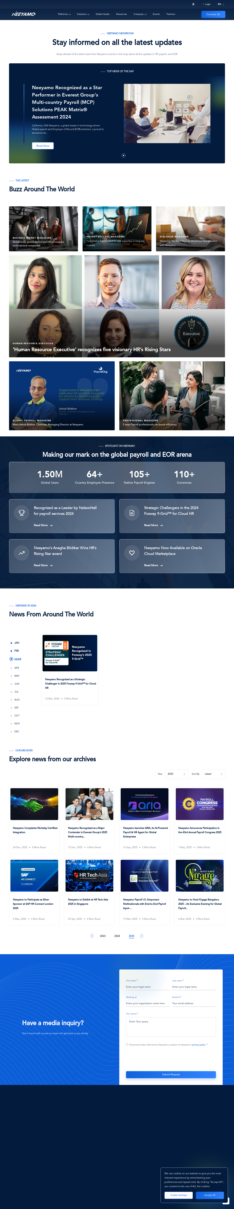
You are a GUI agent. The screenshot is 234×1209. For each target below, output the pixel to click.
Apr (16, 668)
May (16, 676)
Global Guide (102, 14)
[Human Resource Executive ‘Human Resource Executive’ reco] (117, 306)
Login (207, 4)
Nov (17, 724)
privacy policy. (199, 1045)
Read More (41, 525)
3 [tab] (123, 155)
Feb (16, 651)
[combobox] (177, 774)
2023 (103, 936)
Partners (171, 14)
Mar (17, 659)
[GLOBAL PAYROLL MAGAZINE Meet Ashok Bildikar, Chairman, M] (62, 395)
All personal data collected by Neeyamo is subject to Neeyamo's (167, 1045)
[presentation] (171, 1060)
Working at (131, 997)
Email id (176, 997)
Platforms (63, 14)
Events (156, 14)
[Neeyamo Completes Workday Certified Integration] (34, 818)
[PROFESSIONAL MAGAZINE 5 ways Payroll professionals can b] (172, 395)
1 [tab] (111, 155)
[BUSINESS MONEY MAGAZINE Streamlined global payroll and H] (43, 226)
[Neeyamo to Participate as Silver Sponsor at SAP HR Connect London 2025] (34, 890)
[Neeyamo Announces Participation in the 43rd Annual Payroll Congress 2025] (200, 818)
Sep (16, 708)
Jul (16, 692)
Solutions (82, 14)
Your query (131, 1014)
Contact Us (213, 14)
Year (160, 774)
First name (131, 981)
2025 (131, 936)
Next (142, 935)
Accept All (209, 1195)
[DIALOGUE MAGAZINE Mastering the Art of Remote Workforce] (190, 226)
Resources (121, 14)
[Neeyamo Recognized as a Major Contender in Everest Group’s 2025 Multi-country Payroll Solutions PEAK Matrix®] (89, 818)
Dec (16, 732)
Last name (177, 981)
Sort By (195, 774)
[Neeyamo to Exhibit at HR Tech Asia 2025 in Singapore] (89, 890)
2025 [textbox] (170, 774)
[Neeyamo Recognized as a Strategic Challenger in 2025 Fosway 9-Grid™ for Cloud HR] (69, 667)
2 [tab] (117, 155)
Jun (16, 684)
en (219, 4)
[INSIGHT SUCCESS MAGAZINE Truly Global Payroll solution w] (117, 226)
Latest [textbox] (208, 774)
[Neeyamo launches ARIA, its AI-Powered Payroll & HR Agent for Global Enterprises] (144, 818)
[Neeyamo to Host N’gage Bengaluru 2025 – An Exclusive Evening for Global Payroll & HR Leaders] (200, 890)
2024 (117, 936)
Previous (92, 935)
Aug (17, 700)
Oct (16, 716)
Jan (16, 643)
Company (139, 14)
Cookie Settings (178, 1195)
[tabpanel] (117, 116)
